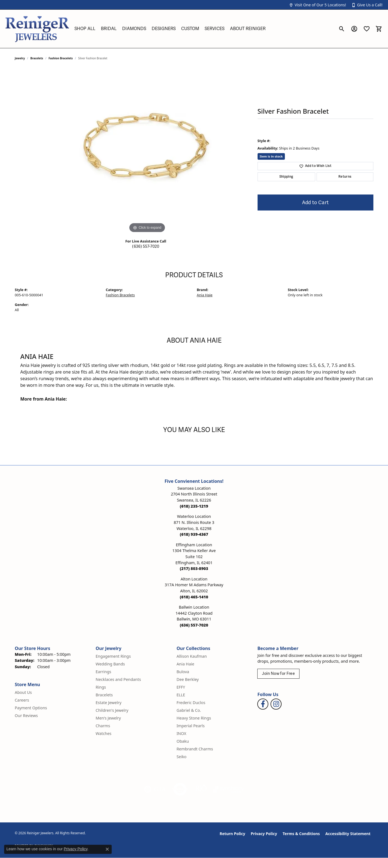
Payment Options (31, 707)
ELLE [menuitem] (180, 694)
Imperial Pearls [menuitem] (190, 725)
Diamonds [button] (134, 28)
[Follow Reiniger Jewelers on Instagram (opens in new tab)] (276, 704)
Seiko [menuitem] (181, 756)
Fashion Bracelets (61, 58)
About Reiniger (248, 28)
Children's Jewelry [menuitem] (112, 710)
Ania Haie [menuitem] (185, 664)
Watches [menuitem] (103, 733)
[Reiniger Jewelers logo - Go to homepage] (37, 29)
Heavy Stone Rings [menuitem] (193, 718)
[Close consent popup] (107, 849)
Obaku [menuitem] (182, 741)
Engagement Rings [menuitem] (113, 656)
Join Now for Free (278, 673)
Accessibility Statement (348, 833)
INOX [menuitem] (181, 733)
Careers (22, 700)
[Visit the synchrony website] (228, 789)
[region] (147, 151)
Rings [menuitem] (101, 687)
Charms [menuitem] (103, 725)
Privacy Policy (264, 833)
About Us (23, 692)
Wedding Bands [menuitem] (110, 664)
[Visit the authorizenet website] (180, 789)
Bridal (109, 28)
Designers (164, 28)
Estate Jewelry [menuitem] (108, 702)
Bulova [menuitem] (182, 671)
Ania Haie (205, 294)
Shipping (286, 177)
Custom (190, 28)
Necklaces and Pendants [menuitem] (118, 679)
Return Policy (232, 833)
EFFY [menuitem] (180, 687)
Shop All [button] (84, 28)
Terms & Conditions (301, 833)
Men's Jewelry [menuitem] (108, 718)
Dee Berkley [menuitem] (187, 679)
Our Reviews (26, 715)
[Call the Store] (194, 506)
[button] (317, 5)
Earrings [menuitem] (103, 671)
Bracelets (36, 58)
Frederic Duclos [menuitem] (190, 702)
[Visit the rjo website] (201, 789)
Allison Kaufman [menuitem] (191, 656)
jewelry (20, 58)
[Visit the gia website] (155, 789)
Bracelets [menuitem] (104, 694)
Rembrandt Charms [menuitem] (194, 749)
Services (214, 28)
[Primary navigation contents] (204, 29)
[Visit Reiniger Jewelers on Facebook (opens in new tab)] (262, 704)
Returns (344, 177)
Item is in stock (271, 156)
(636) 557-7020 (145, 246)
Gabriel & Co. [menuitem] (188, 710)
